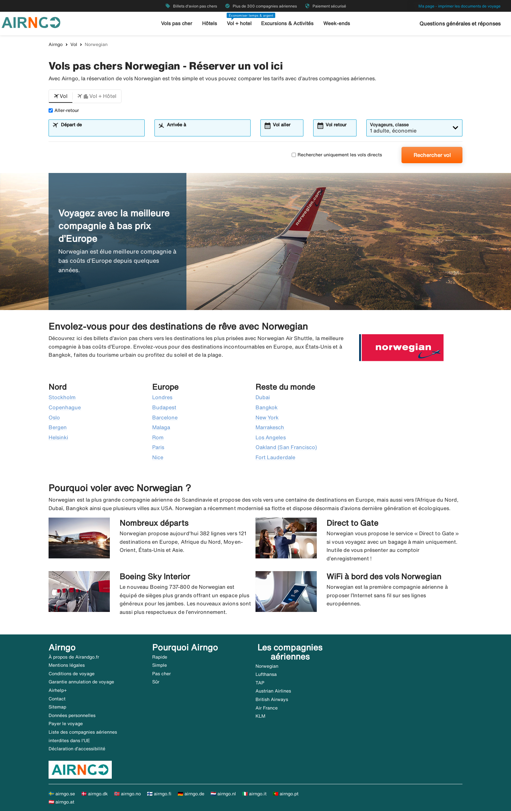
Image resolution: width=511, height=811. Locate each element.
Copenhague (65, 407)
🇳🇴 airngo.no (127, 793)
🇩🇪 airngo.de (191, 793)
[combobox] (100, 131)
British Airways (272, 699)
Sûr (155, 681)
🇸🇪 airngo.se (62, 793)
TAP (260, 682)
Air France (267, 708)
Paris (158, 447)
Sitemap (57, 707)
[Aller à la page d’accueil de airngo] (31, 21)
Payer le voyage (66, 723)
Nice (157, 457)
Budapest (164, 407)
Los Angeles (271, 437)
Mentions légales (67, 665)
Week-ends (336, 23)
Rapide (159, 657)
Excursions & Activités (288, 23)
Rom (158, 437)
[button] (60, 96)
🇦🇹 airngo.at (61, 802)
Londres (162, 397)
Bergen (58, 427)
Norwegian (267, 666)
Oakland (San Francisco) (286, 447)
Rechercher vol (432, 155)
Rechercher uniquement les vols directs (337, 154)
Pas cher (161, 673)
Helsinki (58, 437)
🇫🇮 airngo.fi (159, 793)
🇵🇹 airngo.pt (286, 793)
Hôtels (209, 23)
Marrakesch (270, 427)
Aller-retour (64, 110)
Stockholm (62, 397)
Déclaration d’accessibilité (77, 748)
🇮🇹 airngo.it (254, 793)
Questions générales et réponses (460, 23)
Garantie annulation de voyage (81, 681)
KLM (260, 716)
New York (267, 417)
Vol (73, 44)
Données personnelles (72, 715)
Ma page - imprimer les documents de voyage (459, 6)
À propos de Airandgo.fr (74, 657)
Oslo (54, 417)
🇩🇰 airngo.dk (94, 793)
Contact (57, 698)
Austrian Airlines (273, 691)
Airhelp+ (58, 690)
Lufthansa (266, 674)
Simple (159, 665)
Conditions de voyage (72, 673)
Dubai (263, 397)
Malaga (161, 427)
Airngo (56, 44)
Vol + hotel (239, 23)
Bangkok (267, 407)
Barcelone (165, 417)
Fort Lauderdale (275, 457)
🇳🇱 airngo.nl (223, 793)
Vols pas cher (177, 23)
